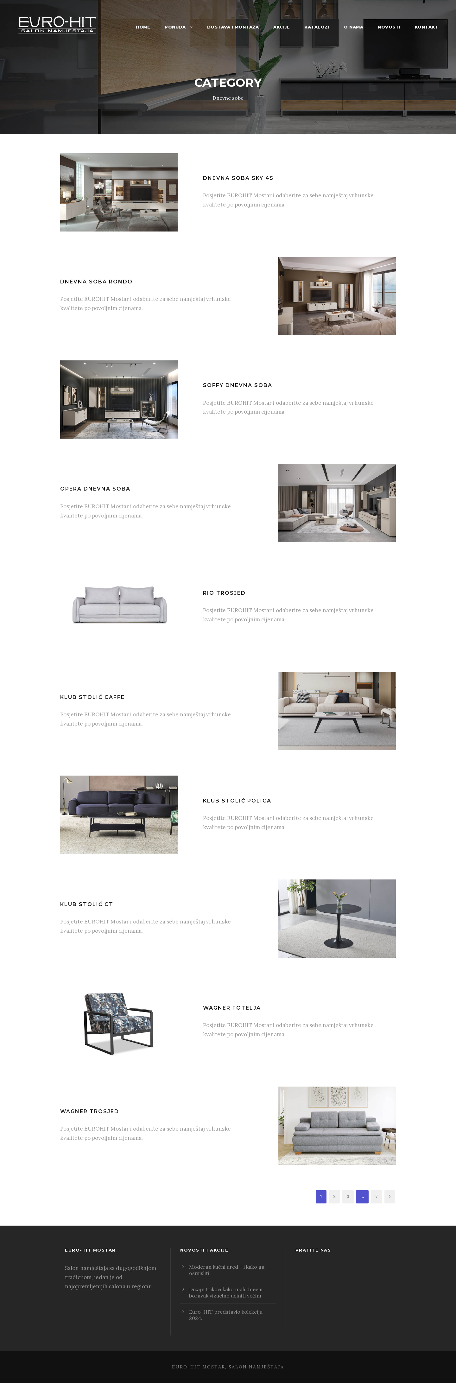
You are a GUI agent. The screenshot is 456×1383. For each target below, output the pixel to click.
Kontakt (427, 26)
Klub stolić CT (86, 904)
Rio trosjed (224, 593)
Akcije (281, 26)
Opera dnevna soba (95, 489)
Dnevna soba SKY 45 (238, 178)
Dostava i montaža (233, 26)
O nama (353, 26)
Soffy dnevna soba (237, 385)
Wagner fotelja (232, 1008)
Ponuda (175, 26)
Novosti (389, 26)
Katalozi (316, 26)
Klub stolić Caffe (92, 697)
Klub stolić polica (237, 801)
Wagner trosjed (89, 1111)
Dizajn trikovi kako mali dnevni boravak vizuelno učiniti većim (226, 1292)
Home (143, 26)
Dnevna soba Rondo (96, 282)
